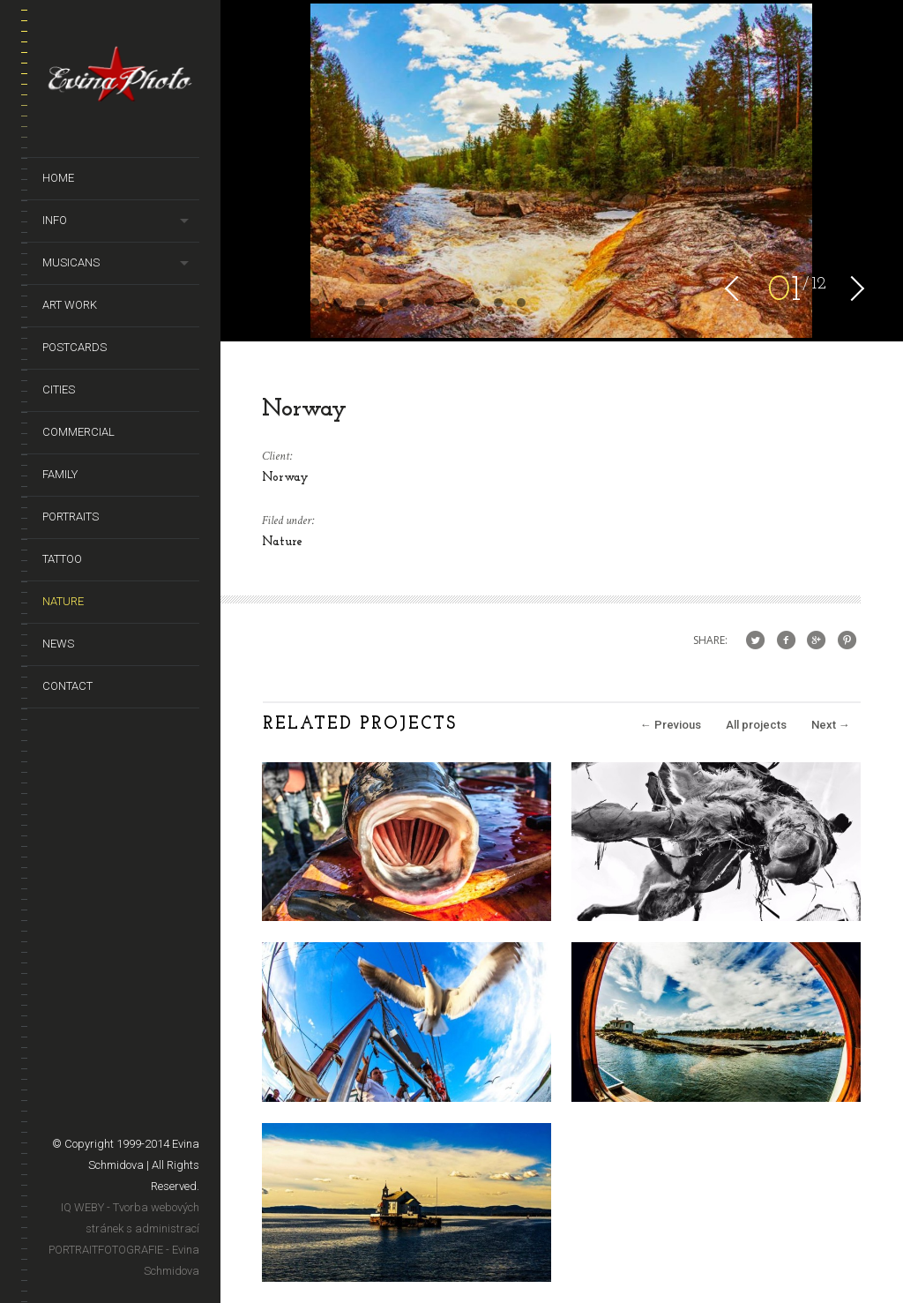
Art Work (69, 304)
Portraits (70, 516)
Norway (285, 477)
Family (60, 474)
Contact (67, 686)
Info (54, 220)
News (58, 643)
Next (830, 724)
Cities (58, 389)
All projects (756, 724)
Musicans (71, 262)
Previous (670, 724)
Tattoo (62, 558)
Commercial (78, 431)
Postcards (74, 347)
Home (58, 177)
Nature (63, 601)
